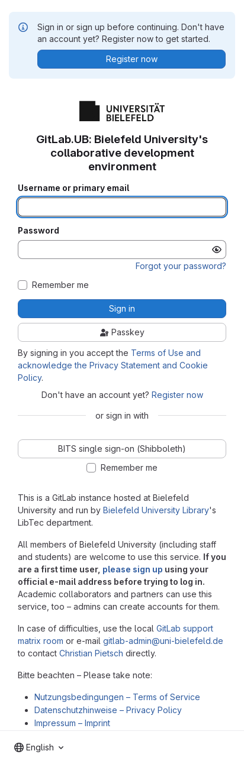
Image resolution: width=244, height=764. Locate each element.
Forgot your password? (181, 266)
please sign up (132, 569)
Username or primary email (73, 188)
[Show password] (216, 249)
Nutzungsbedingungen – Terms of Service (117, 697)
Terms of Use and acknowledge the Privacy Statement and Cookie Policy (113, 365)
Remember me (60, 285)
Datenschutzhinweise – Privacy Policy (108, 710)
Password (38, 230)
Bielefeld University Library (156, 510)
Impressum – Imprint (72, 723)
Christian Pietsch (91, 653)
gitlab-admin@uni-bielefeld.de (163, 641)
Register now (177, 395)
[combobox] (39, 747)
